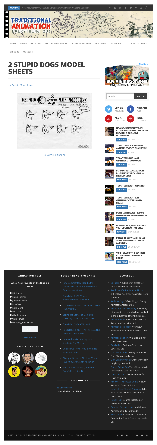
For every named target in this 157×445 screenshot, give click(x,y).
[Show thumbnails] (54, 155)
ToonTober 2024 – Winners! (130, 185)
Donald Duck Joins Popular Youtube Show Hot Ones (131, 226)
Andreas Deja (117, 301)
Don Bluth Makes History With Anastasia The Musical (131, 214)
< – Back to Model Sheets (20, 85)
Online (64, 387)
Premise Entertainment (122, 407)
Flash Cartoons (118, 374)
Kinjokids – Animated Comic (124, 381)
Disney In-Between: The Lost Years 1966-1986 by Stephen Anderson (131, 240)
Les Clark (16, 304)
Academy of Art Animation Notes (127, 290)
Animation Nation (119, 337)
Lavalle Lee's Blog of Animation (126, 389)
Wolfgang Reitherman (22, 322)
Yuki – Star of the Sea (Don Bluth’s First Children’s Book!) (130, 255)
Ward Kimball (18, 318)
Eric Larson (17, 293)
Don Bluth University (121, 359)
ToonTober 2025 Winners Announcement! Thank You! (131, 147)
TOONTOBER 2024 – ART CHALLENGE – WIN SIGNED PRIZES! (129, 200)
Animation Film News (121, 326)
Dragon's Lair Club (120, 367)
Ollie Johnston (19, 315)
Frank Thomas (19, 296)
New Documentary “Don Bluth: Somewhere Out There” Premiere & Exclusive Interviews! (61, 7)
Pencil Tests (117, 399)
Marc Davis (17, 307)
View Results (30, 337)
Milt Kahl (16, 311)
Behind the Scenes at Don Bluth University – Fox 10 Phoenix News (130, 173)
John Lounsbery (19, 300)
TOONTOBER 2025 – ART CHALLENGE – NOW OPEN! (128, 159)
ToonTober (116, 414)
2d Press (115, 282)
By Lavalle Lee (133, 139)
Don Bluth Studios (120, 352)
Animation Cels (118, 319)
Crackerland (116, 345)
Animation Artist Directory (123, 308)
